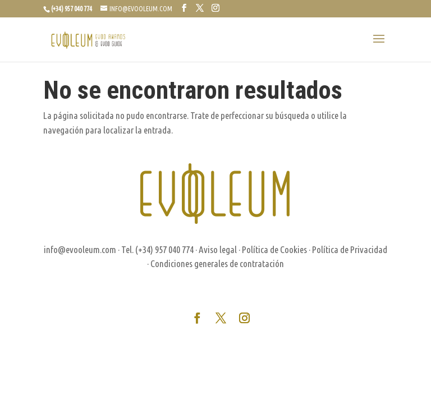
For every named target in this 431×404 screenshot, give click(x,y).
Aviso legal (218, 249)
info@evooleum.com (80, 249)
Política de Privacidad (349, 249)
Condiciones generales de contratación (217, 263)
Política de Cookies (274, 249)
